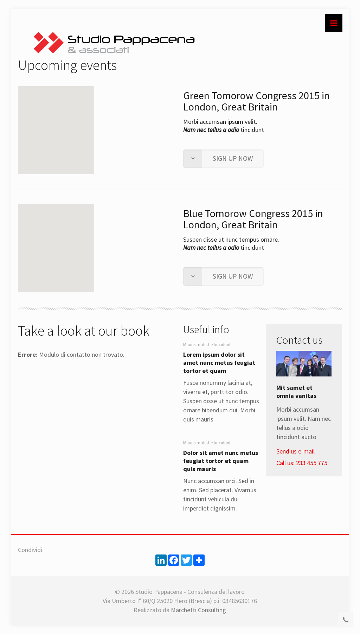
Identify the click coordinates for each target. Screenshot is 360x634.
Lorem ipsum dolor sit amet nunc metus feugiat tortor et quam (219, 362)
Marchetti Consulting (198, 610)
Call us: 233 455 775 (301, 463)
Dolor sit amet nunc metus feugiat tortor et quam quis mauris (220, 461)
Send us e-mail (295, 451)
